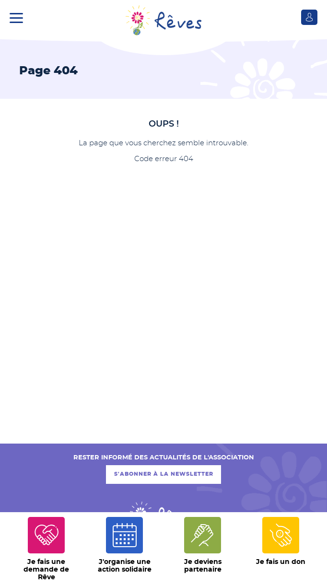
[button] (18, 16)
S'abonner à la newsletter (163, 474)
